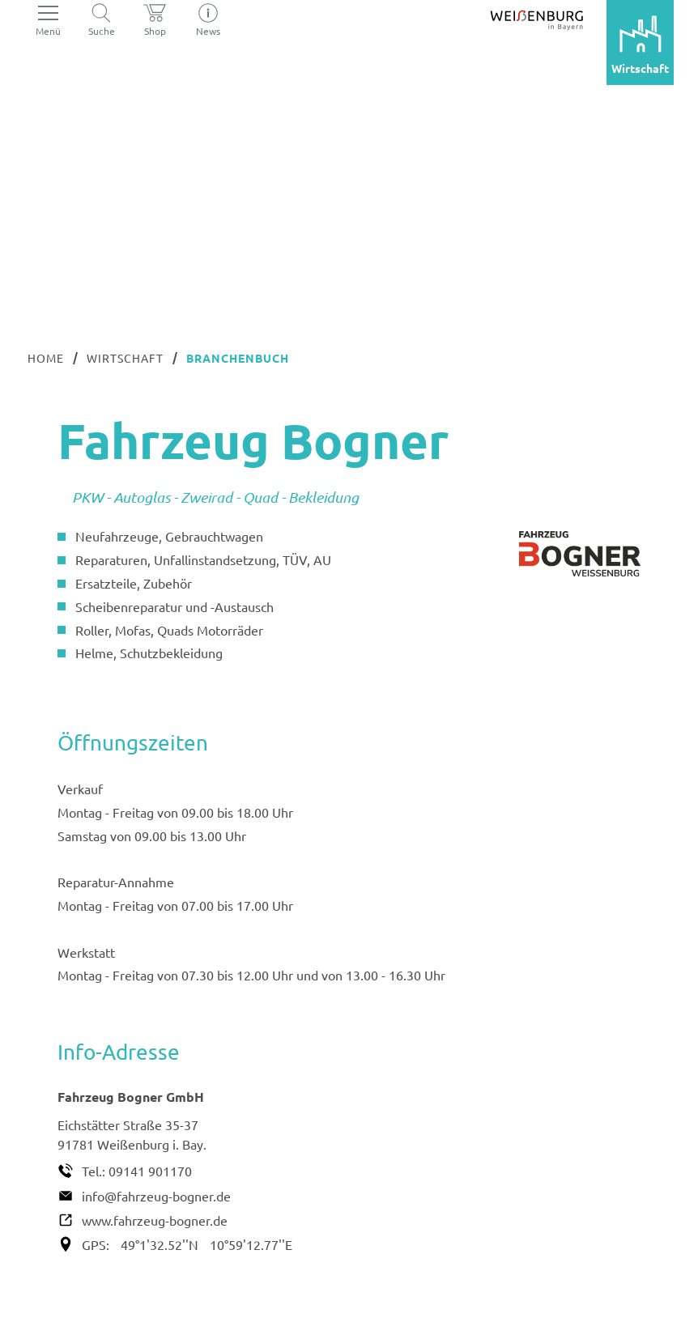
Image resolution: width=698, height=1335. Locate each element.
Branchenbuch (237, 358)
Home (46, 358)
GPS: (95, 1244)
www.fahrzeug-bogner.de (155, 1220)
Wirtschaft (125, 358)
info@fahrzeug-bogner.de (156, 1196)
